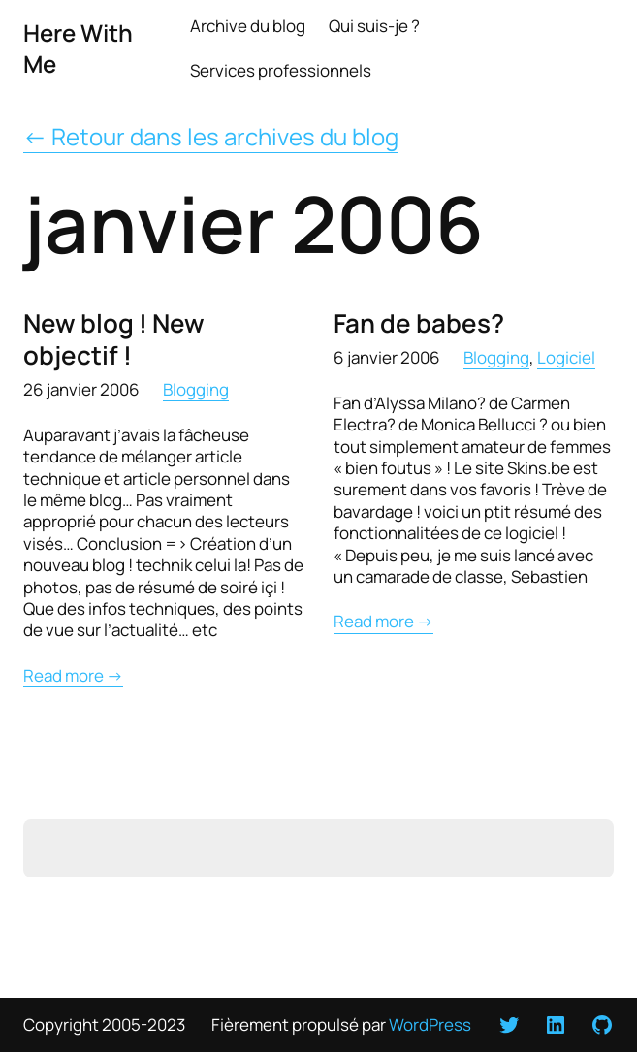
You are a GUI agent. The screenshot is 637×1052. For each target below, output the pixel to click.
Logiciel (566, 357)
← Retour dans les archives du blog (210, 136)
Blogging (196, 389)
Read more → (73, 675)
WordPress (430, 1024)
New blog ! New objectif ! (114, 339)
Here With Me (78, 48)
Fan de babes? (419, 323)
